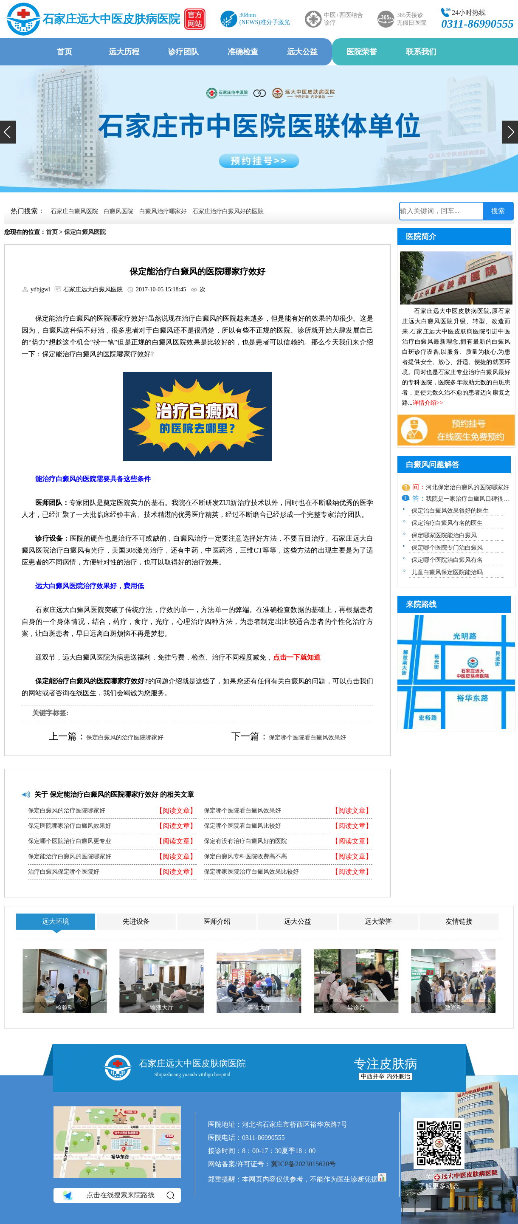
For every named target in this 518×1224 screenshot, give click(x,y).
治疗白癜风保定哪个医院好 (63, 872)
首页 (64, 52)
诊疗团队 (183, 52)
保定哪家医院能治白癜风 (444, 535)
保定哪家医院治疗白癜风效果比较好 (251, 872)
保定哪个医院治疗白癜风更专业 (69, 841)
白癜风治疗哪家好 (163, 211)
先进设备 (136, 921)
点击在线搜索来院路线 (118, 1195)
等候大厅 (259, 1007)
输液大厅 (162, 1007)
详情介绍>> (428, 403)
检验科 (64, 1007)
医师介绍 (217, 921)
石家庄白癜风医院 (74, 211)
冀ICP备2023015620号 (303, 1164)
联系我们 (421, 52)
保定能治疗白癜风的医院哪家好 (69, 856)
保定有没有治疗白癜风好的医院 (245, 841)
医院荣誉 (361, 52)
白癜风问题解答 (432, 464)
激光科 (453, 1007)
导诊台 (356, 1007)
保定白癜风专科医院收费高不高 (245, 856)
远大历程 (124, 52)
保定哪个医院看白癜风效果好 (307, 737)
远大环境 (55, 921)
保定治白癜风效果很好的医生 (450, 511)
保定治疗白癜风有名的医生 (447, 523)
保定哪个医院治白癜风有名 (447, 560)
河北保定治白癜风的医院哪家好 (467, 487)
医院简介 (421, 236)
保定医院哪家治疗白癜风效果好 (69, 826)
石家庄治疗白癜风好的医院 (228, 211)
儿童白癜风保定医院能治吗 (447, 572)
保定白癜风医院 (85, 232)
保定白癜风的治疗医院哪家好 (124, 737)
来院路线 (421, 604)
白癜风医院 (118, 211)
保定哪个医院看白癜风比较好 (242, 826)
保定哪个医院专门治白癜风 (447, 547)
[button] (8, 132)
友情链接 (459, 921)
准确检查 (243, 52)
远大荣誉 (378, 921)
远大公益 (302, 52)
